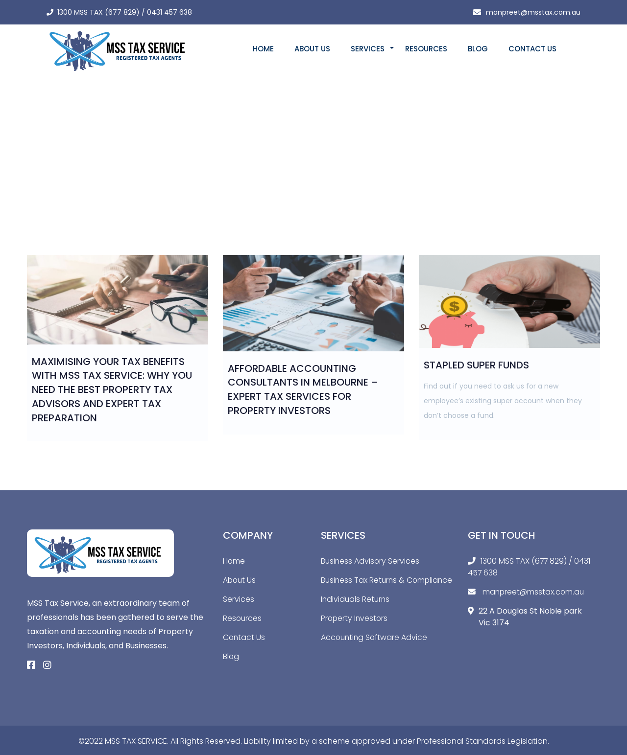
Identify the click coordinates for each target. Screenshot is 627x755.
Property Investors (355, 630)
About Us (312, 49)
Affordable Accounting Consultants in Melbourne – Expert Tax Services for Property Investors (303, 389)
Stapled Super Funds (476, 365)
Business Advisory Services (371, 561)
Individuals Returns (356, 611)
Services (368, 49)
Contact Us (532, 49)
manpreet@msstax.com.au (533, 12)
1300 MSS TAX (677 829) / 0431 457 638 (124, 12)
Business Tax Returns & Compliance (364, 585)
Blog (478, 49)
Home (263, 49)
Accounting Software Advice (375, 649)
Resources (426, 49)
